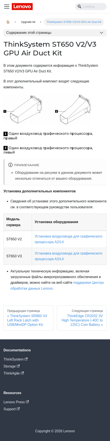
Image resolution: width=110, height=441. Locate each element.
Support (11, 409)
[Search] (91, 6)
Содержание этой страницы (28, 32)
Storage (11, 366)
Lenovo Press (16, 402)
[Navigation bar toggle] (6, 6)
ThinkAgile (13, 373)
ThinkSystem (15, 359)
